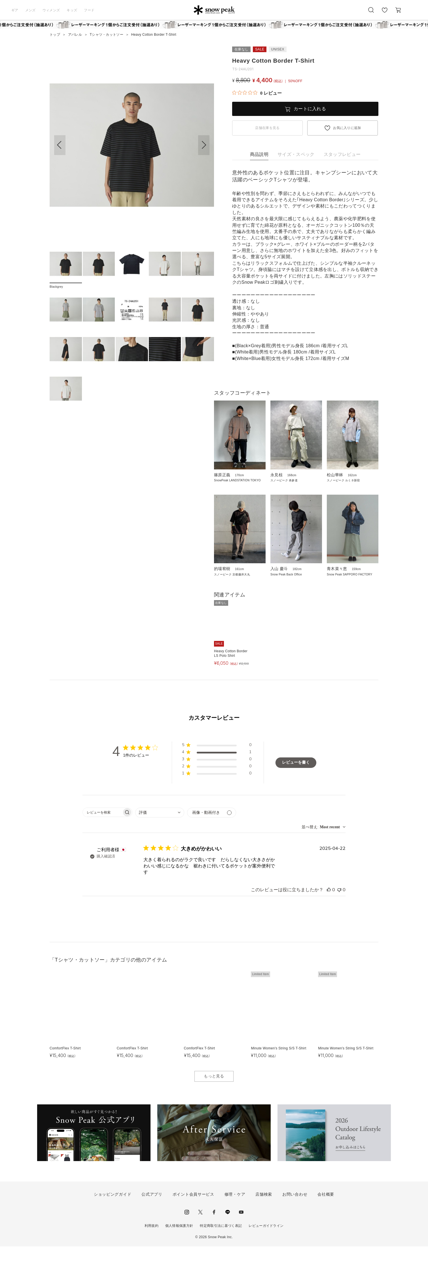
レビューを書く (296, 795)
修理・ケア (234, 1227)
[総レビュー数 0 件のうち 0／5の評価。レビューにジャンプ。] (257, 93)
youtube (241, 1244)
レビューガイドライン (266, 1258)
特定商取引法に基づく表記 (221, 1258)
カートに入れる (310, 108)
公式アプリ (151, 1227)
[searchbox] (102, 844)
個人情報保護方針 (179, 1258)
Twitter (200, 1244)
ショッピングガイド (112, 1227)
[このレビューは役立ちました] (329, 922)
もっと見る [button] (214, 1108)
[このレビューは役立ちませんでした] (339, 922)
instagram (186, 1244)
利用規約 (151, 1258)
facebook (214, 1244)
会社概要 (325, 1227)
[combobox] (159, 845)
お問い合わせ (294, 1227)
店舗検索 (263, 1227)
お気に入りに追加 (347, 128)
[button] (203, 145)
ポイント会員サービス (193, 1227)
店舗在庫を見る (267, 128)
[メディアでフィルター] (211, 845)
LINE (227, 1244)
